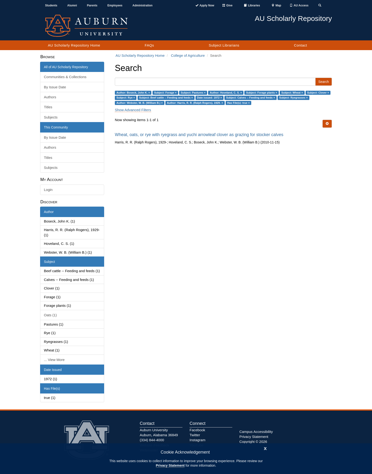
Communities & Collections (65, 77)
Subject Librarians (224, 45)
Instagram (197, 440)
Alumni (72, 5)
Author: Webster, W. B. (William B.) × (139, 102)
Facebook (197, 430)
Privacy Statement (170, 465)
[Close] (265, 448)
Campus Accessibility (256, 432)
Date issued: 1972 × (209, 97)
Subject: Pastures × (193, 92)
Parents (92, 5)
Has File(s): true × (238, 102)
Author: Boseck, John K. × (133, 92)
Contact (300, 45)
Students (51, 5)
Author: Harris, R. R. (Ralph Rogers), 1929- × (195, 102)
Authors (50, 97)
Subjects (51, 117)
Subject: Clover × (318, 92)
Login (48, 190)
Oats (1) (50, 315)
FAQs (149, 45)
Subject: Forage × (165, 92)
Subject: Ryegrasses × (293, 97)
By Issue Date (55, 87)
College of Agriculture (188, 55)
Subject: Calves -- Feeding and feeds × (250, 97)
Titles (48, 107)
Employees (114, 5)
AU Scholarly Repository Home (74, 45)
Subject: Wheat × (292, 92)
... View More (54, 360)
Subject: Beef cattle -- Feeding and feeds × (166, 97)
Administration (142, 5)
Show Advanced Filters (133, 110)
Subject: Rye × (125, 97)
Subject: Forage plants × (261, 92)
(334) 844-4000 (152, 440)
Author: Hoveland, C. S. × (226, 92)
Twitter (195, 435)
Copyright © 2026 (253, 442)
